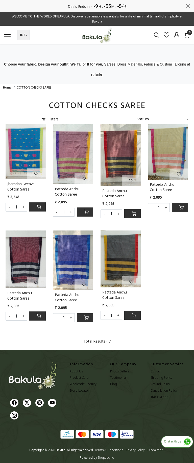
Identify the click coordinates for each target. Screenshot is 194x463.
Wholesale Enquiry (83, 384)
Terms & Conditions (108, 450)
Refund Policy (160, 384)
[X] (27, 402)
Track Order (159, 397)
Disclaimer (155, 450)
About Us (76, 371)
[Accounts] (177, 35)
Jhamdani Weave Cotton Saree (21, 186)
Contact (156, 371)
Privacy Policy (135, 450)
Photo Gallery (120, 371)
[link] (156, 35)
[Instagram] (15, 415)
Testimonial (118, 377)
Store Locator (79, 390)
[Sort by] (144, 119)
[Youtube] (53, 402)
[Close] (188, 6)
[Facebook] (15, 402)
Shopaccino (106, 457)
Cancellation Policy (164, 390)
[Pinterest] (40, 402)
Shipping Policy (161, 377)
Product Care (79, 377)
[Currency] (23, 35)
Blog (113, 384)
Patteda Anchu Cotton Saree (67, 191)
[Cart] (37, 207)
